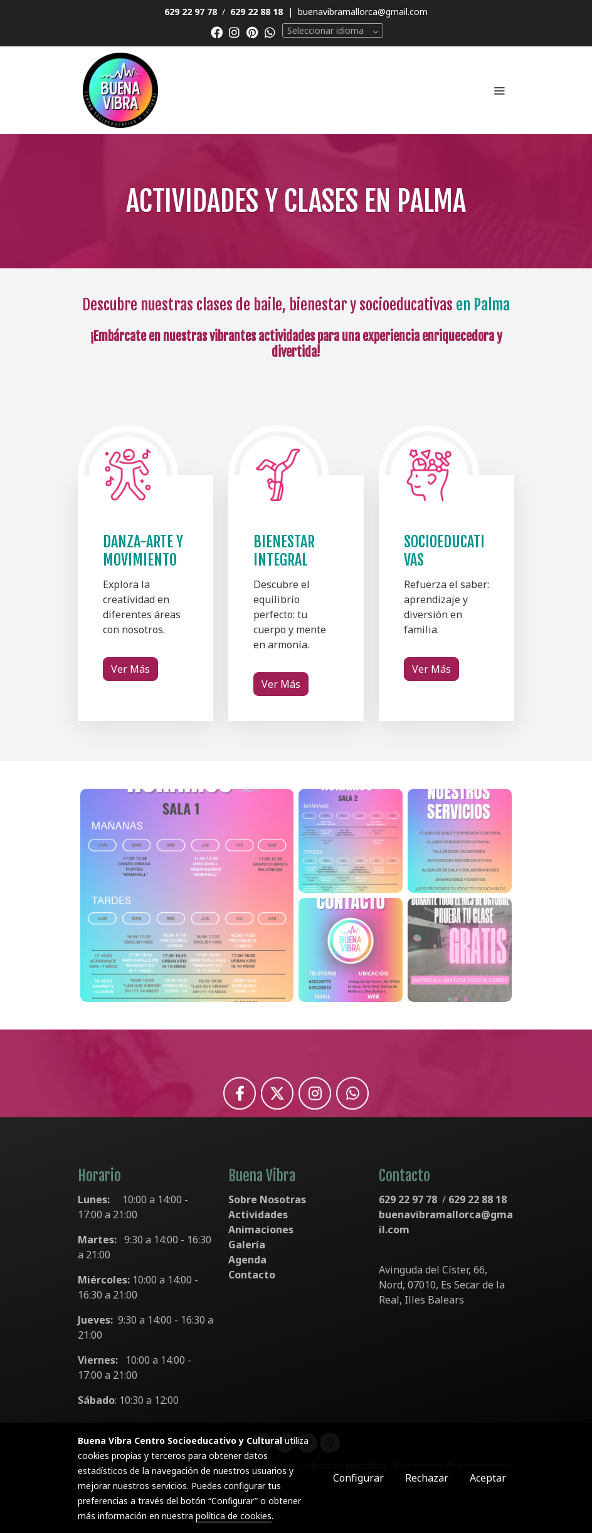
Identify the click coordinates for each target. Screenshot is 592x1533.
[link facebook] (217, 32)
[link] (120, 90)
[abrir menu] (499, 90)
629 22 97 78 (408, 1199)
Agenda (247, 1260)
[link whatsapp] (270, 32)
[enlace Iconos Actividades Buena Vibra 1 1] (278, 475)
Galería (246, 1244)
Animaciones (260, 1229)
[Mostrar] (186, 895)
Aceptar (488, 1478)
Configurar (358, 1478)
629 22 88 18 (477, 1199)
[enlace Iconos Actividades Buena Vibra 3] (128, 475)
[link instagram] (234, 32)
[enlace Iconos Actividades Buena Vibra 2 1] (429, 475)
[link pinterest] (252, 32)
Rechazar (426, 1478)
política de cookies (234, 1516)
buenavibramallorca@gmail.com (363, 12)
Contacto (251, 1275)
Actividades (258, 1214)
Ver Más (130, 669)
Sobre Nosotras (267, 1199)
